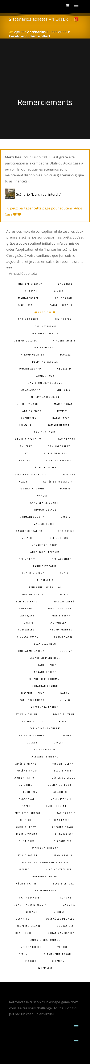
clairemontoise (45, 890)
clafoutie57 (62, 841)
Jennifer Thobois (45, 545)
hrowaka (25, 425)
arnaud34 (65, 284)
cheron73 (63, 390)
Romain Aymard (30, 368)
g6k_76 (58, 742)
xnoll (64, 573)
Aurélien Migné (55, 453)
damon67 (69, 905)
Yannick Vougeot (60, 608)
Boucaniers (65, 926)
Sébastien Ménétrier (45, 658)
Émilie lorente (57, 806)
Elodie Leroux (63, 883)
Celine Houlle (32, 721)
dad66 (64, 693)
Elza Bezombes (45, 644)
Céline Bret (27, 559)
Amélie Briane (25, 763)
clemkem (58, 961)
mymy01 (62, 411)
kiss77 (63, 721)
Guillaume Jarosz (30, 651)
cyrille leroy (26, 827)
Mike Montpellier (59, 869)
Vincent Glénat (63, 763)
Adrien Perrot (25, 778)
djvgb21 (59, 291)
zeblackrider (61, 559)
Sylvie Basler (27, 855)
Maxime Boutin (33, 594)
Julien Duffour (59, 785)
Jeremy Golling (25, 340)
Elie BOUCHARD (26, 601)
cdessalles (26, 629)
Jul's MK (66, 651)
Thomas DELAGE (45, 509)
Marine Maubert (31, 897)
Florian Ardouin (32, 488)
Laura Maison (63, 834)
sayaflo (24, 869)
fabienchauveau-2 (45, 333)
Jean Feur (24, 608)
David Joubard (45, 432)
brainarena (63, 319)
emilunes (25, 785)
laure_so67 (28, 615)
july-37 (65, 700)
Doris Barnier (28, 319)
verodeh (63, 947)
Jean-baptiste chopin (30, 474)
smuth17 (26, 446)
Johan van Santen (61, 933)
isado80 (30, 961)
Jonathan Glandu (45, 686)
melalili (27, 538)
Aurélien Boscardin (58, 481)
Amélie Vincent (33, 573)
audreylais (45, 580)
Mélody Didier (30, 947)
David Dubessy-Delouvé (45, 383)
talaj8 (22, 481)
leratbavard (63, 636)
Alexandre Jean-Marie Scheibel (45, 862)
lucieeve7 (30, 792)
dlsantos (22, 919)
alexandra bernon (45, 707)
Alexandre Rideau (45, 756)
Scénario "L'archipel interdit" (34, 194)
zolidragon (63, 298)
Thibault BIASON (45, 665)
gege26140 (64, 368)
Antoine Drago (63, 827)
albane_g (60, 792)
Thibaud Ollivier (31, 354)
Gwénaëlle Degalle (59, 919)
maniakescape (28, 298)
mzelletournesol (28, 813)
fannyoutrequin (45, 566)
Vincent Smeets (64, 340)
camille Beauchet (28, 439)
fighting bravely (58, 460)
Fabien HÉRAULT (45, 347)
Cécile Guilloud (63, 778)
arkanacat (26, 799)
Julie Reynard (27, 404)
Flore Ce (65, 897)
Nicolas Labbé (63, 601)
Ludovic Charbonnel (45, 940)
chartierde (23, 933)
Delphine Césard (28, 926)
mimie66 (59, 912)
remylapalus (62, 855)
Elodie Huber (63, 770)
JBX (25, 453)
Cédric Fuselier (45, 467)
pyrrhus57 (24, 305)
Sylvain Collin (26, 714)
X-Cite (64, 594)
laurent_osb (45, 376)
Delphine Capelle (45, 362)
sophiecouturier (32, 700)
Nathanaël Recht (45, 876)
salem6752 (45, 968)
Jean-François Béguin (31, 905)
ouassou (31, 291)
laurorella (57, 622)
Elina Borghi (28, 841)
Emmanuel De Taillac (45, 587)
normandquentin (32, 517)
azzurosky (28, 418)
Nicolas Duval (27, 636)
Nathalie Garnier (32, 735)
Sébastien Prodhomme (45, 679)
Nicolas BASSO (59, 820)
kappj (26, 806)
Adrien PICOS (31, 411)
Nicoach (31, 912)
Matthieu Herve (32, 693)
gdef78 (28, 622)
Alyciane (68, 474)
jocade (32, 742)
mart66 (65, 488)
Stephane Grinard (45, 848)
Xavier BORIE (66, 813)
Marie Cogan (63, 404)
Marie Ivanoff (60, 799)
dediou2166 (66, 531)
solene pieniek (45, 749)
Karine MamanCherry (45, 728)
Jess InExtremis (45, 326)
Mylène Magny (27, 770)
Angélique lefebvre (45, 552)
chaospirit (45, 495)
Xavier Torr (66, 439)
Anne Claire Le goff (45, 503)
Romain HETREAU (59, 425)
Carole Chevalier (29, 531)
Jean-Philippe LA (60, 305)
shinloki (26, 820)
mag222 (65, 354)
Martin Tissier (26, 834)
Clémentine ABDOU (57, 954)
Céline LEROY (59, 538)
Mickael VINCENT (30, 284)
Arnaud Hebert (45, 672)
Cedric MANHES (61, 629)
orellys (24, 460)
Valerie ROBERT (45, 524)
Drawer (66, 735)
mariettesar (61, 615)
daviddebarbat (59, 446)
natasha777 (60, 418)
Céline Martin (26, 883)
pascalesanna (30, 390)
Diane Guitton (63, 714)
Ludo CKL (45, 312)
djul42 (65, 517)
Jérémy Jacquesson (45, 397)
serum (23, 954)
